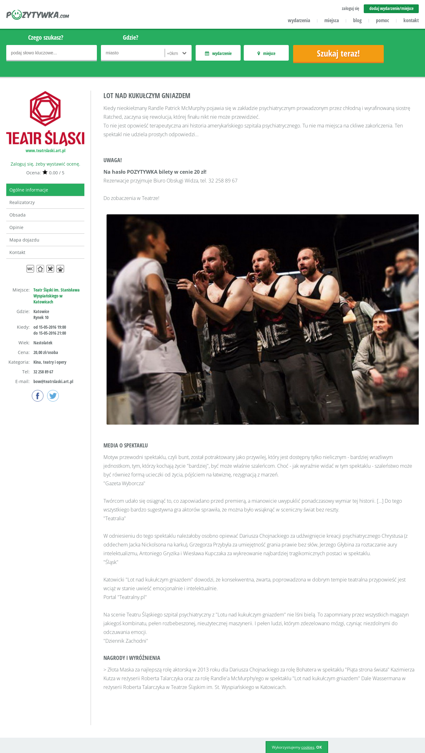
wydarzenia (299, 20)
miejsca (331, 20)
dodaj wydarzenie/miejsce (391, 8)
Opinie (16, 227)
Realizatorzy (22, 202)
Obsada (17, 215)
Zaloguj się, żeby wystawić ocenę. (45, 164)
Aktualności (175, 688)
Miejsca (171, 697)
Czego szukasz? (45, 37)
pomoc (382, 20)
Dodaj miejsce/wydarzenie (190, 715)
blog (357, 20)
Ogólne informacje (28, 190)
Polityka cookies (258, 715)
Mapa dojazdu (24, 240)
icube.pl (31, 723)
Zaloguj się (253, 679)
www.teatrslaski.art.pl (45, 150)
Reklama (93, 715)
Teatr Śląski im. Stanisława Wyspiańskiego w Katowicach (56, 296)
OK (319, 747)
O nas (90, 679)
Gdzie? (130, 37)
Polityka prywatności (263, 706)
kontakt (411, 20)
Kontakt (17, 252)
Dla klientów (97, 697)
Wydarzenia (175, 706)
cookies (307, 747)
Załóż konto (254, 688)
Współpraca (96, 706)
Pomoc (170, 679)
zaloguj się (350, 8)
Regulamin (253, 697)
